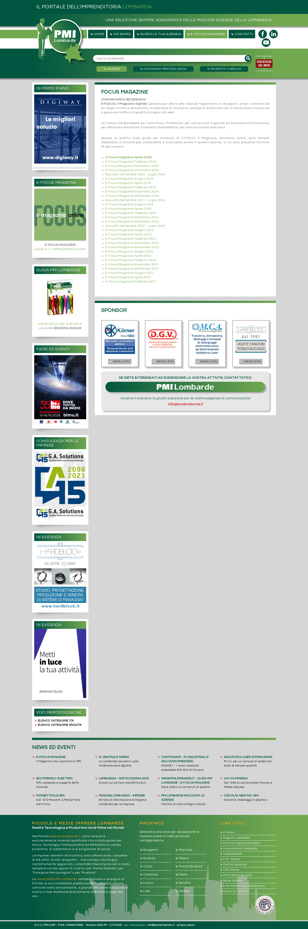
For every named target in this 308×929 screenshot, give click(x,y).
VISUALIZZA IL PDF (51, 323)
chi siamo (119, 34)
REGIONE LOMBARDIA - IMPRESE (122, 795)
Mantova (184, 850)
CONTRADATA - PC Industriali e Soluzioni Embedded (185, 759)
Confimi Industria (233, 864)
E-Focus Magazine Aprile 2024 (128, 208)
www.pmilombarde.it (65, 836)
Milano (182, 858)
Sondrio (183, 883)
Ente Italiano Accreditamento (242, 886)
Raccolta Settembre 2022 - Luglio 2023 (135, 225)
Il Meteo (227, 832)
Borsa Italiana (231, 881)
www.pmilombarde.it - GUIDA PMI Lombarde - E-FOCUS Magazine (186, 780)
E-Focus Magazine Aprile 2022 (128, 255)
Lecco (146, 883)
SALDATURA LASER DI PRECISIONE (248, 757)
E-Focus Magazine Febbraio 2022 (130, 260)
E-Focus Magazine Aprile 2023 (128, 234)
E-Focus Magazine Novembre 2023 (132, 217)
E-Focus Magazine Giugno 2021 (129, 272)
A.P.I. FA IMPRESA (236, 778)
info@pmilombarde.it (185, 404)
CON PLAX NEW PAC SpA (241, 795)
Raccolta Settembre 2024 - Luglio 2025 (135, 174)
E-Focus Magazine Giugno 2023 (129, 230)
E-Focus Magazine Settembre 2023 (132, 221)
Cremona (149, 874)
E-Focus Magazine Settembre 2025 (132, 170)
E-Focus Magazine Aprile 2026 (128, 157)
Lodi (145, 891)
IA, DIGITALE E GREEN (114, 757)
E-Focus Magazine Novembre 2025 (132, 165)
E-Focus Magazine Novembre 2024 (132, 191)
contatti (241, 34)
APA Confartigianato (236, 875)
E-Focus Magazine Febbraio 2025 (130, 187)
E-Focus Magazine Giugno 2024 (129, 204)
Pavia (181, 874)
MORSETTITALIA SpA (50, 795)
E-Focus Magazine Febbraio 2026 (130, 161)
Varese (182, 891)
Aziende (111, 69)
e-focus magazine (205, 34)
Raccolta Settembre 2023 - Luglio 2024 (135, 200)
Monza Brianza (189, 866)
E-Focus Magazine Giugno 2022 (129, 251)
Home (96, 34)
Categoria (163, 69)
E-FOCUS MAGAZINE (50, 757)
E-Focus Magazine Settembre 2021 (132, 268)
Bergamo (149, 850)
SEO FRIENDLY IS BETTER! (54, 778)
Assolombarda (231, 854)
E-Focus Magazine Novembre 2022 (132, 243)
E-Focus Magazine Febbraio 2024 (130, 213)
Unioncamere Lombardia (239, 848)
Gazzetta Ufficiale (234, 891)
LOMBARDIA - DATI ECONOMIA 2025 (124, 778)
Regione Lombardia (235, 838)
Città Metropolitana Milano (240, 843)
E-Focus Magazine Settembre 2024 (132, 195)
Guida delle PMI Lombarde (57, 879)
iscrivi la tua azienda (158, 34)
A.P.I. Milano (230, 859)
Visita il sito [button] (119, 361)
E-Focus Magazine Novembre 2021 (132, 264)
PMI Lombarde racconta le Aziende (182, 797)
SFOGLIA (75, 323)
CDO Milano (229, 870)
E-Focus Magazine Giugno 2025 (129, 178)
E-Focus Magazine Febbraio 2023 (130, 238)
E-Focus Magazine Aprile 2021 (128, 277)
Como (146, 866)
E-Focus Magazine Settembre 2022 (132, 247)
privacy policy (186, 925)
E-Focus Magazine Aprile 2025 (128, 183)
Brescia (147, 858)
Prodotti (223, 69)
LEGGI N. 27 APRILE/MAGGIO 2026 (60, 249)
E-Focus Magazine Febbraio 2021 (130, 281)
